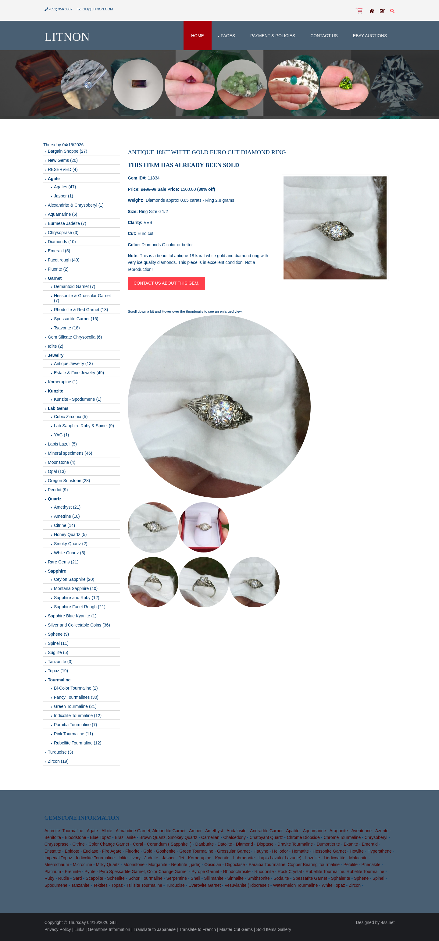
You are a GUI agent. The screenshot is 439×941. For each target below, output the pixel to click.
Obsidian (214, 866)
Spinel (380, 880)
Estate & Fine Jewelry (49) (81, 373)
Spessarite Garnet (311, 880)
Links (81, 931)
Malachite (362, 860)
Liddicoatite (338, 860)
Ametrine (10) (69, 517)
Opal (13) (59, 472)
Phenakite (372, 866)
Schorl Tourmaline (147, 880)
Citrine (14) (66, 526)
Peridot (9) (60, 490)
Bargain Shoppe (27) (70, 152)
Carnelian (211, 839)
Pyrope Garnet (207, 873)
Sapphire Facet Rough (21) (82, 607)
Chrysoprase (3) (65, 233)
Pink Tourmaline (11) (75, 735)
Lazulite (316, 860)
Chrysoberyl (377, 839)
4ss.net (386, 924)
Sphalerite (342, 880)
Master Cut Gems (237, 931)
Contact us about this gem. (168, 284)
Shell (197, 880)
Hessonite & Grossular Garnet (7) (84, 299)
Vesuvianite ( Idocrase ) (248, 887)
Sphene (362, 880)
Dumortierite (329, 846)
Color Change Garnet (110, 846)
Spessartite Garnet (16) (78, 320)
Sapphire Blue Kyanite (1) (74, 617)
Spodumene (57, 887)
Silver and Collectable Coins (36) (81, 626)
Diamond (245, 846)
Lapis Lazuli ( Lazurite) (283, 860)
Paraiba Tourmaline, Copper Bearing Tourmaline (295, 866)
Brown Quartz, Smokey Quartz (170, 839)
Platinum (54, 873)
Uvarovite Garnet (206, 887)
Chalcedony (236, 839)
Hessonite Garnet (330, 853)
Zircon (356, 887)
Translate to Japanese (156, 931)
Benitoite (54, 839)
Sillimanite (215, 880)
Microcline (83, 866)
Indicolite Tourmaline (99, 860)
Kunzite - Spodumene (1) (80, 400)
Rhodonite (265, 873)
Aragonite (340, 832)
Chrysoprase (58, 846)
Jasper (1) (66, 197)
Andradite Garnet (267, 832)
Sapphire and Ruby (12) (79, 598)
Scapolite (96, 880)
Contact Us (323, 35)
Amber (196, 832)
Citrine (80, 846)
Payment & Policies (271, 35)
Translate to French (198, 931)
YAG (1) (64, 436)
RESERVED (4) (65, 170)
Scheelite (117, 880)
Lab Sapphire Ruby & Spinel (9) (86, 426)
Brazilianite (126, 839)
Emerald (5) (61, 252)
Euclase (92, 853)
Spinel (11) (60, 644)
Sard (78, 880)
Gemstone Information (110, 931)
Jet (185, 860)
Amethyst (215, 832)
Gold (149, 853)
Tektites (102, 887)
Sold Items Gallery (275, 931)
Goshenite (167, 853)
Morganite (159, 866)
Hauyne (262, 853)
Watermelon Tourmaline (296, 887)
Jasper (172, 860)
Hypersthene (381, 853)
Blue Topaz (101, 839)
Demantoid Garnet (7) (77, 287)
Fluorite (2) (60, 270)
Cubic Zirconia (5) (73, 417)
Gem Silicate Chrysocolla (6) (77, 338)
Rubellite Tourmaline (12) (80, 744)
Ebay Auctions (369, 35)
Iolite (127, 860)
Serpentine (178, 880)
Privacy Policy (59, 931)
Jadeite (155, 860)
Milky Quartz (109, 866)
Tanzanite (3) (62, 662)
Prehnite (74, 873)
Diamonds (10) (64, 242)
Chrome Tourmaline (343, 839)
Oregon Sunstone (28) (71, 481)
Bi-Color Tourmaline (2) (78, 689)
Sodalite (283, 880)
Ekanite (352, 846)
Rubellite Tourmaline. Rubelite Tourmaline (346, 873)
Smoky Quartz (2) (73, 544)
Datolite (226, 846)
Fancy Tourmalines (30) (78, 698)
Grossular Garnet (234, 853)
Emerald (371, 846)
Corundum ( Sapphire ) (170, 846)
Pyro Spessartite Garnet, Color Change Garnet (145, 873)
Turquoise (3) (63, 753)
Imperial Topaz (62, 860)
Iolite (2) (58, 347)
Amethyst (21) (69, 508)
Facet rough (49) (66, 261)
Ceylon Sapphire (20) (76, 580)
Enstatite (54, 853)
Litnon (68, 37)
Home (196, 35)
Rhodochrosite (238, 873)
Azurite (383, 832)
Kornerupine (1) (65, 383)
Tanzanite (82, 887)
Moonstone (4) (64, 463)
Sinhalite (237, 880)
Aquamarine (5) (65, 215)
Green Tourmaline (198, 853)
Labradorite (248, 860)
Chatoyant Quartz (267, 839)
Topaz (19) (60, 671)
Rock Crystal (291, 873)
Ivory (140, 860)
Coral (139, 846)
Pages (227, 35)
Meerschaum (58, 866)
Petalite (352, 866)
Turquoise (176, 887)
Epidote (73, 853)
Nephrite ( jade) (187, 866)
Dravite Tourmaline (296, 846)
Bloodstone (76, 839)
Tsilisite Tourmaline (145, 887)
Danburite (206, 846)
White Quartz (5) (72, 554)
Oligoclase (236, 866)
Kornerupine (203, 860)
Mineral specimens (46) (72, 454)
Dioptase (266, 846)
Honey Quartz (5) (72, 535)
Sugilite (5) (60, 653)
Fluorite (134, 853)
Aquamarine (315, 832)
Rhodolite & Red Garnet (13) (83, 310)
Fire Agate (113, 853)
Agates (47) (67, 188)
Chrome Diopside (304, 839)
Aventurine (363, 832)
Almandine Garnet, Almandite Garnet (152, 832)
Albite (108, 832)
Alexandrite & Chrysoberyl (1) (78, 206)
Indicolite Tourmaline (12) (80, 716)
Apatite (294, 832)
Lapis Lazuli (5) (64, 445)
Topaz (118, 887)
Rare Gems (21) (65, 563)
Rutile (64, 880)
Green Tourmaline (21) (77, 707)
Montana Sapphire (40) (78, 589)
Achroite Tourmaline (65, 832)
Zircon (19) (60, 762)
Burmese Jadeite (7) (69, 224)
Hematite (301, 853)
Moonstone (135, 866)
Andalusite (238, 832)
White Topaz (334, 887)
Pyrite (91, 873)
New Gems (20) (65, 161)
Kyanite (226, 860)
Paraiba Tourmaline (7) (77, 725)
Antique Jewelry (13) (75, 364)
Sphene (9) (60, 635)
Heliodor (281, 853)
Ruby (51, 880)
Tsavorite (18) (69, 329)
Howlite (358, 853)
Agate (93, 832)
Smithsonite (260, 880)
